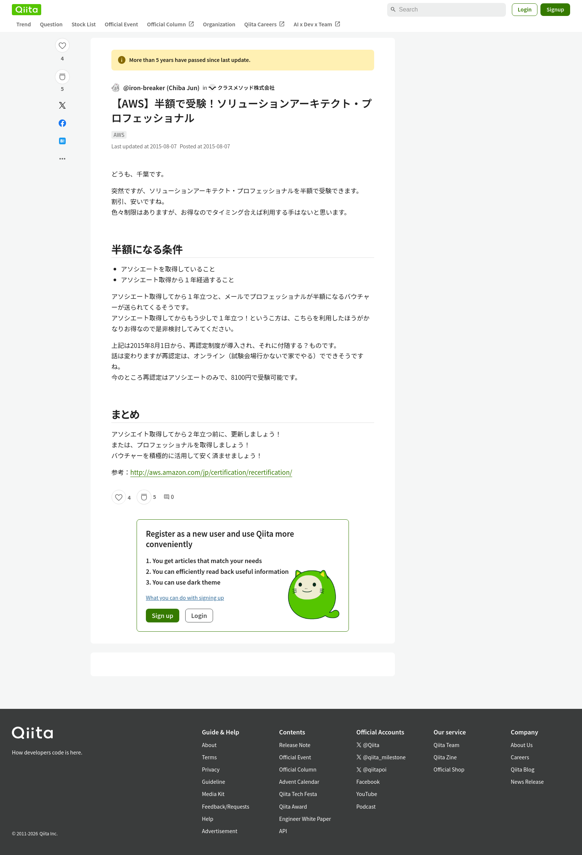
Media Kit (213, 794)
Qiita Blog (522, 769)
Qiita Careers (264, 24)
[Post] (62, 105)
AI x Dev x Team (317, 24)
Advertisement (220, 831)
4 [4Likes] (62, 58)
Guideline (213, 781)
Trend (23, 24)
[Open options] (62, 159)
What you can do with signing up (185, 597)
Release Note (294, 745)
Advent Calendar (299, 781)
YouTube (366, 794)
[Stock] (62, 76)
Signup (555, 9)
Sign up (162, 615)
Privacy (210, 769)
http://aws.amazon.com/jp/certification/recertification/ (211, 472)
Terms (209, 757)
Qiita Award (293, 806)
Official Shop (449, 769)
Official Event (121, 24)
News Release (527, 781)
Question (51, 24)
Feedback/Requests (225, 806)
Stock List (84, 24)
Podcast (366, 806)
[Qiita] (26, 9)
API (283, 831)
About (209, 745)
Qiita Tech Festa (298, 794)
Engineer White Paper (305, 818)
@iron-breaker (155, 87)
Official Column (170, 24)
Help (207, 818)
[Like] (62, 45)
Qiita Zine (445, 757)
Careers (520, 757)
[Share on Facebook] (62, 123)
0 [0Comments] (169, 497)
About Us (522, 745)
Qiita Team (447, 745)
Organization (219, 24)
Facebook (368, 781)
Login (525, 9)
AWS (119, 134)
